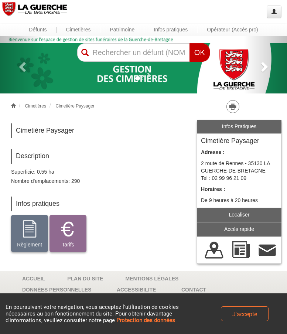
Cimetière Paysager (74, 106)
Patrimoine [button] (122, 30)
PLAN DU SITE (85, 279)
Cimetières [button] (78, 30)
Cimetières (35, 106)
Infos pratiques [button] (171, 30)
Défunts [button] (38, 30)
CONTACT (193, 290)
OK (199, 52)
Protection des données (145, 320)
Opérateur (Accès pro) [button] (232, 30)
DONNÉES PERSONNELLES (56, 290)
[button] (21, 64)
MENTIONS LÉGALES (151, 279)
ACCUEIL (33, 279)
